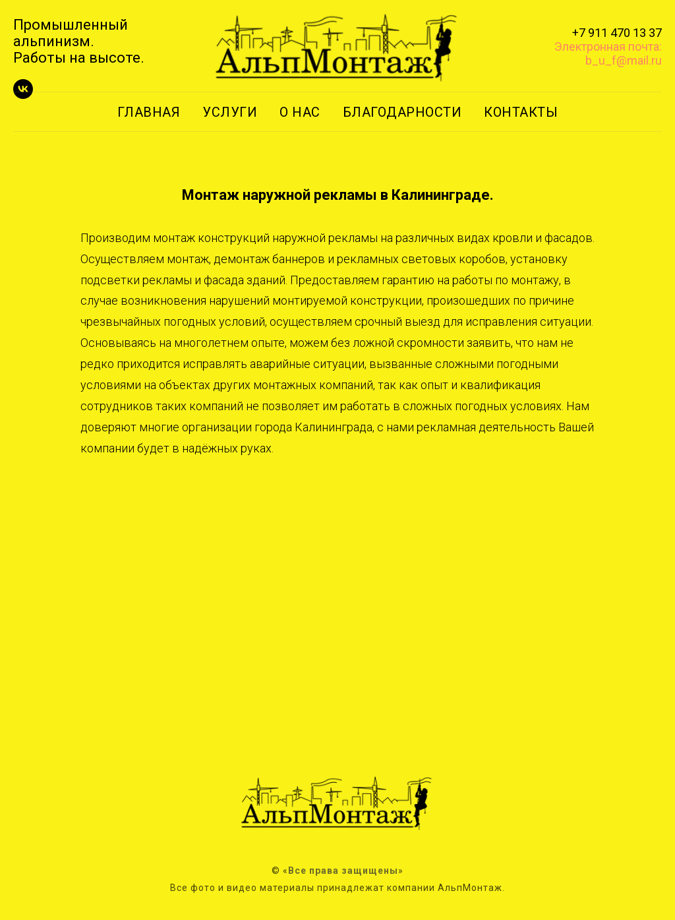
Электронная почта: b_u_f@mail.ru (608, 53)
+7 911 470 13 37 (617, 33)
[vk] (23, 95)
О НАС (299, 112)
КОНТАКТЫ (521, 112)
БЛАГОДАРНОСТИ (402, 112)
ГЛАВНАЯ (149, 112)
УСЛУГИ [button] (229, 112)
